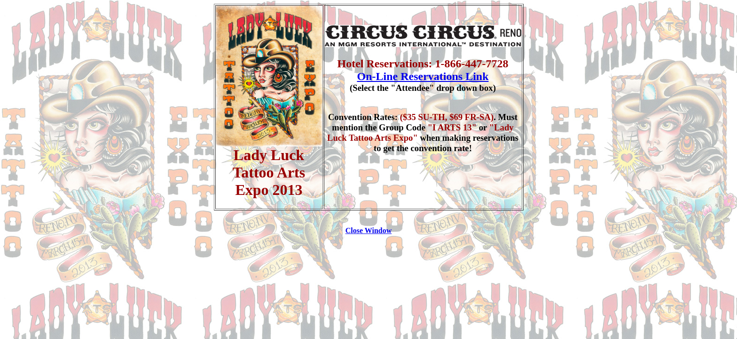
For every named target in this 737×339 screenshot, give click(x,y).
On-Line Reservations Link (422, 76)
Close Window (368, 230)
